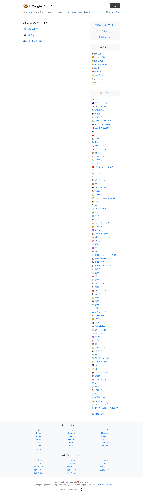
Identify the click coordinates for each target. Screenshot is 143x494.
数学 (95, 280)
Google (71, 430)
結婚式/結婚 (98, 390)
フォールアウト (100, 187)
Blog (104, 31)
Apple (38, 430)
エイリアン (30, 35)
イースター (98, 177)
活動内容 (88, 12)
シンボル (110, 12)
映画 (95, 301)
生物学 (96, 114)
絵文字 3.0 (104, 460)
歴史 (95, 244)
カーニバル (98, 131)
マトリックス (99, 283)
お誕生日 (97, 117)
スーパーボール (100, 372)
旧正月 (96, 142)
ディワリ (97, 163)
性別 (95, 344)
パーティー (98, 315)
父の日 (96, 191)
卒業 (95, 219)
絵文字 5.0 (71, 463)
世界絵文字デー (100, 414)
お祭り (96, 195)
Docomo (71, 446)
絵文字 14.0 (71, 470)
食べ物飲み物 (65, 12)
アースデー (98, 173)
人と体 (43, 12)
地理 (95, 216)
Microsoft (104, 433)
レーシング (98, 333)
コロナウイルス (100, 160)
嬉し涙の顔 (97, 61)
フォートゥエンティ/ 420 (103, 198)
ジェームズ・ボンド (101, 266)
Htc (104, 439)
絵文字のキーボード (105, 25)
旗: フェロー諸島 (33, 41)
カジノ (96, 138)
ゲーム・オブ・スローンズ (104, 209)
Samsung (71, 433)
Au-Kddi (38, 446)
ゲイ (95, 212)
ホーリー (97, 248)
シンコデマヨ (99, 149)
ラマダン (97, 337)
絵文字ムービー (100, 180)
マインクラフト (100, 291)
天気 (95, 387)
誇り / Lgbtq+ (99, 326)
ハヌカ (96, 230)
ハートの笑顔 (98, 57)
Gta (95, 205)
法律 (95, 273)
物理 (95, 323)
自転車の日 (98, 110)
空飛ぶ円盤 (30, 29)
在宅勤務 (97, 401)
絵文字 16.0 (71, 473)
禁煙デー (97, 308)
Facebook (104, 430)
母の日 (96, 294)
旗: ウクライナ (99, 82)
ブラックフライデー (101, 121)
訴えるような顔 (99, 64)
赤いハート (97, 72)
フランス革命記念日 (101, 106)
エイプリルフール (101, 99)
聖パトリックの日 (101, 358)
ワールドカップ (100, 404)
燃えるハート (98, 68)
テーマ (104, 93)
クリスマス (98, 146)
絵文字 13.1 (38, 470)
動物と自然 (53, 12)
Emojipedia (38, 449)
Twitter (38, 433)
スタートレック (100, 362)
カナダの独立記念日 (101, 128)
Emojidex (71, 439)
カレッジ (97, 153)
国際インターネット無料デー (105, 255)
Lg (38, 442)
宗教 (95, 340)
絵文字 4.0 (38, 463)
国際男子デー (99, 259)
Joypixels (104, 436)
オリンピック (99, 312)
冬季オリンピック (101, 397)
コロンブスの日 (100, 156)
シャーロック (99, 347)
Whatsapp (38, 436)
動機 (95, 298)
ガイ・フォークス (101, 223)
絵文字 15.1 (38, 473)
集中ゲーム (104, 37)
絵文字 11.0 (104, 463)
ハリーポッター (100, 234)
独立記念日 (98, 251)
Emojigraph (37, 6)
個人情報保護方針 (105, 485)
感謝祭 (96, 376)
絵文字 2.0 (71, 460)
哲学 (95, 319)
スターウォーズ (100, 365)
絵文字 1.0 (38, 460)
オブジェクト (99, 12)
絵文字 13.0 (104, 467)
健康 (95, 237)
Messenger (71, 436)
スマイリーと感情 (31, 12)
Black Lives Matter (101, 124)
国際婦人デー (99, 262)
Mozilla (71, 442)
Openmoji (38, 439)
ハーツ (96, 241)
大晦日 (96, 305)
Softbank (104, 442)
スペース (97, 351)
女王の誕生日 (99, 330)
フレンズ (97, 202)
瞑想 (95, 287)
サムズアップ (98, 75)
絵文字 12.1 (71, 467)
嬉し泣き (96, 54)
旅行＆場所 (77, 12)
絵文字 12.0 (38, 467)
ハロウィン (98, 227)
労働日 (96, 269)
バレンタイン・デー (101, 379)
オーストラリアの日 (101, 103)
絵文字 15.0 (104, 470)
